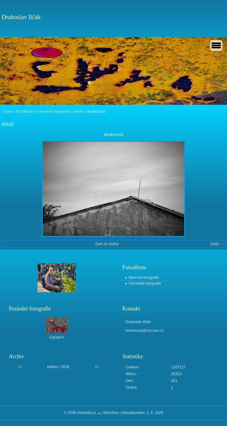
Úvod (7, 111)
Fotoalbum (24, 111)
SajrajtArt (56, 337)
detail (78, 111)
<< (20, 367)
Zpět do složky (107, 244)
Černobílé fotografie (53, 111)
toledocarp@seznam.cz (144, 330)
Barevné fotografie (144, 277)
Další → (217, 244)
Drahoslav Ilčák (21, 17)
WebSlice (111, 413)
